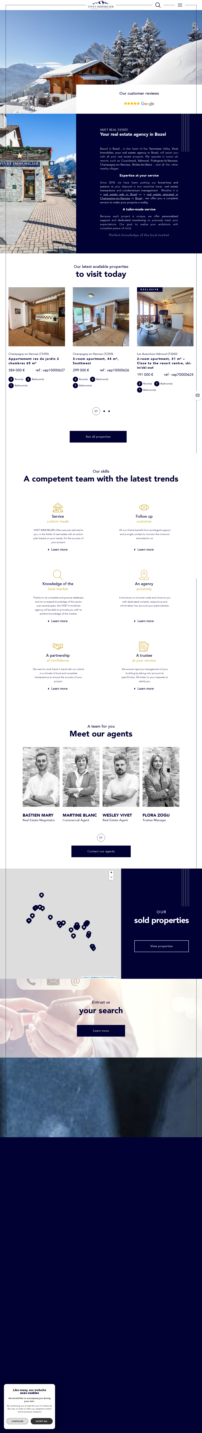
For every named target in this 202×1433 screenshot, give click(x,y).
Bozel (138, 198)
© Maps (94, 977)
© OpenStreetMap (108, 977)
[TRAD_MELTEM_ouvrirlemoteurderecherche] (158, 5)
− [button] (111, 877)
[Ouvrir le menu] (180, 5)
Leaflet (85, 977)
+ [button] (111, 872)
